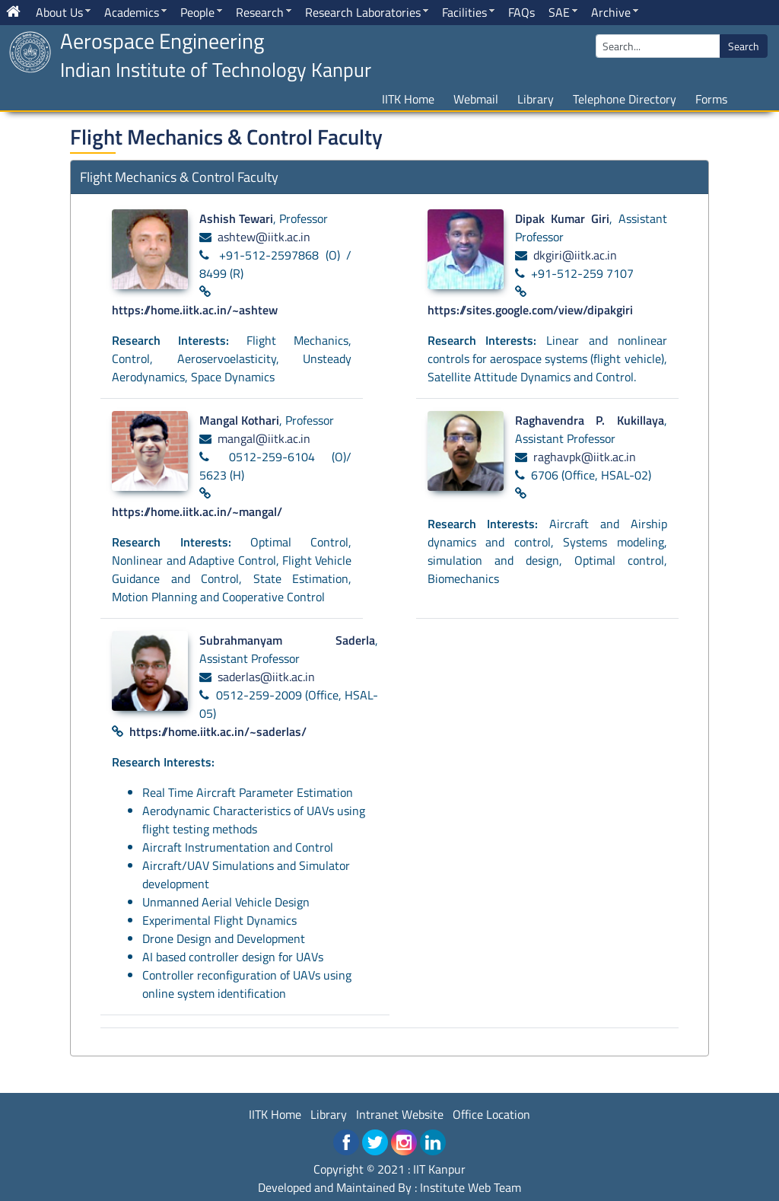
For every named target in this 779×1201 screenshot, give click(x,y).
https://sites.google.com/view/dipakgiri (530, 310)
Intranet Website (400, 1114)
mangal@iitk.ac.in (264, 438)
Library (535, 99)
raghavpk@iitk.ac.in (584, 457)
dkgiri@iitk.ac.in (575, 255)
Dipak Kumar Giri (562, 218)
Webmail (475, 99)
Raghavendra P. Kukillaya (589, 420)
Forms (711, 99)
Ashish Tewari (236, 218)
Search (743, 46)
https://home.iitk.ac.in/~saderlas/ (218, 731)
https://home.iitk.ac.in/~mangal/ (197, 511)
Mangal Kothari (239, 420)
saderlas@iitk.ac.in (266, 676)
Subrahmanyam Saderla (287, 640)
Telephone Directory (624, 99)
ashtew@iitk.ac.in (264, 237)
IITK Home (408, 99)
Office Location (491, 1114)
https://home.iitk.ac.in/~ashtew (195, 310)
